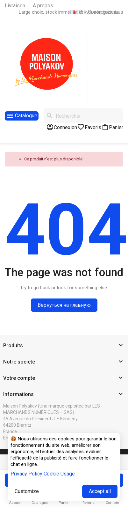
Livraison (15, 6)
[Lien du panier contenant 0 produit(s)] (112, 127)
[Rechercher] (83, 115)
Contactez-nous (105, 12)
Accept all (100, 491)
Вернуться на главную (64, 305)
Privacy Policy (26, 474)
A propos (43, 6)
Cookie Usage (59, 474)
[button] (64, 346)
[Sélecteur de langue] (79, 12)
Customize (27, 491)
